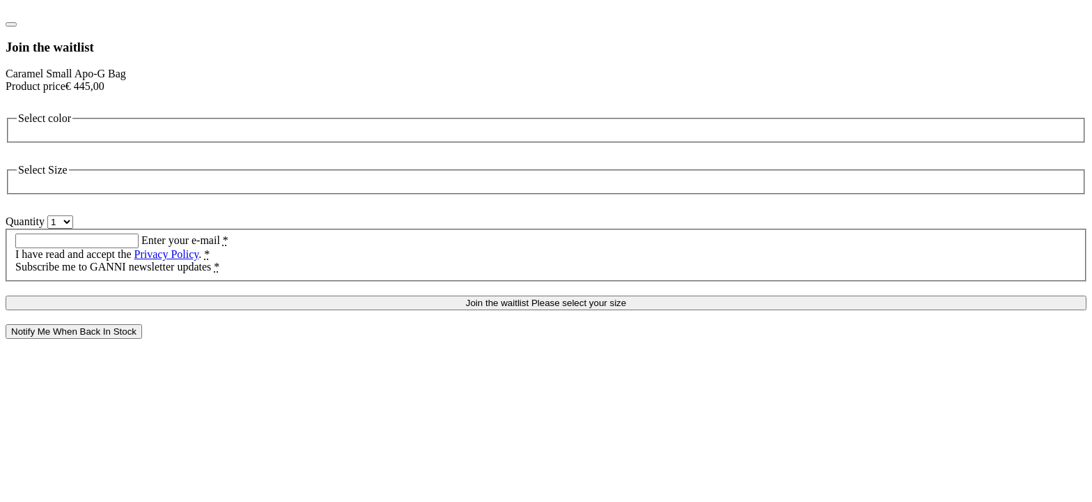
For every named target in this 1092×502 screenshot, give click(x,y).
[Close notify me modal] (11, 24)
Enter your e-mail (184, 240)
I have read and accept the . (112, 254)
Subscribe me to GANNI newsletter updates (117, 267)
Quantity (25, 221)
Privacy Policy (166, 254)
